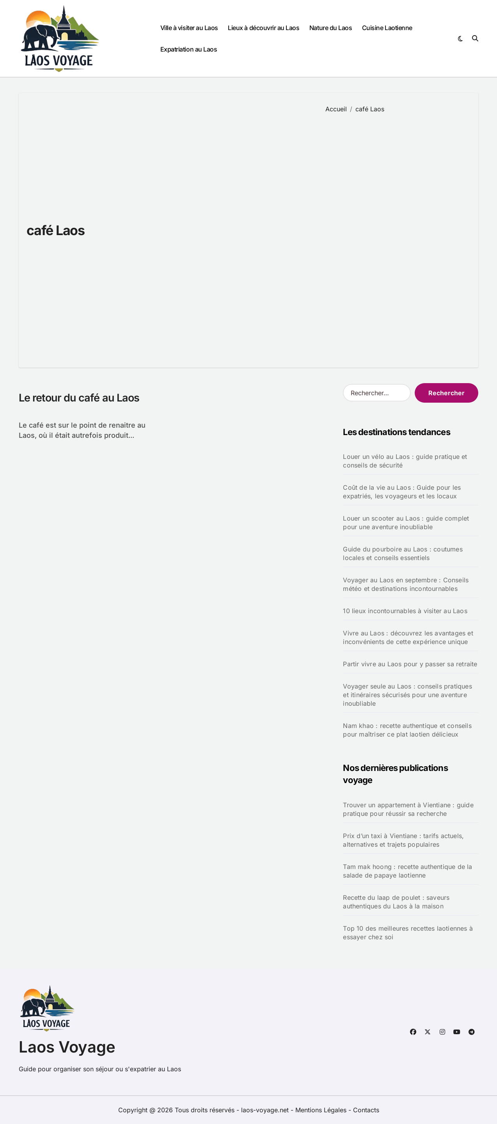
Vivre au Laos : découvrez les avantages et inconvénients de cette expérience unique (408, 637)
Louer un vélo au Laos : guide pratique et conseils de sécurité (405, 461)
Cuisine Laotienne (387, 28)
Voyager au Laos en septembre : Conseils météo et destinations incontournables (406, 584)
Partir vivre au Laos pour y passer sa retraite (410, 664)
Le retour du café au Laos (79, 397)
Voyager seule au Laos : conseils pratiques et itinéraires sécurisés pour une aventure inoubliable (407, 694)
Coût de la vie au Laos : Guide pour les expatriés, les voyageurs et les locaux (402, 491)
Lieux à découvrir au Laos (263, 28)
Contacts (366, 1110)
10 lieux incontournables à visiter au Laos (405, 611)
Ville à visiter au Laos (189, 28)
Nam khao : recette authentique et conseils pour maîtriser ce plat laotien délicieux (407, 730)
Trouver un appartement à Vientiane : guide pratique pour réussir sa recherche (408, 809)
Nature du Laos (330, 28)
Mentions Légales (321, 1110)
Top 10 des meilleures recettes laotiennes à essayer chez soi (408, 932)
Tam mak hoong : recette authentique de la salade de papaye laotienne (407, 871)
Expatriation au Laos (188, 49)
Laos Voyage (67, 1046)
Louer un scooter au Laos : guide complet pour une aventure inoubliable (406, 522)
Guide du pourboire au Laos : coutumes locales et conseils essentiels (402, 553)
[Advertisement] (396, 235)
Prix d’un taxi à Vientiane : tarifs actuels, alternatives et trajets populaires (403, 840)
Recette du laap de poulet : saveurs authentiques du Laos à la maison (396, 902)
